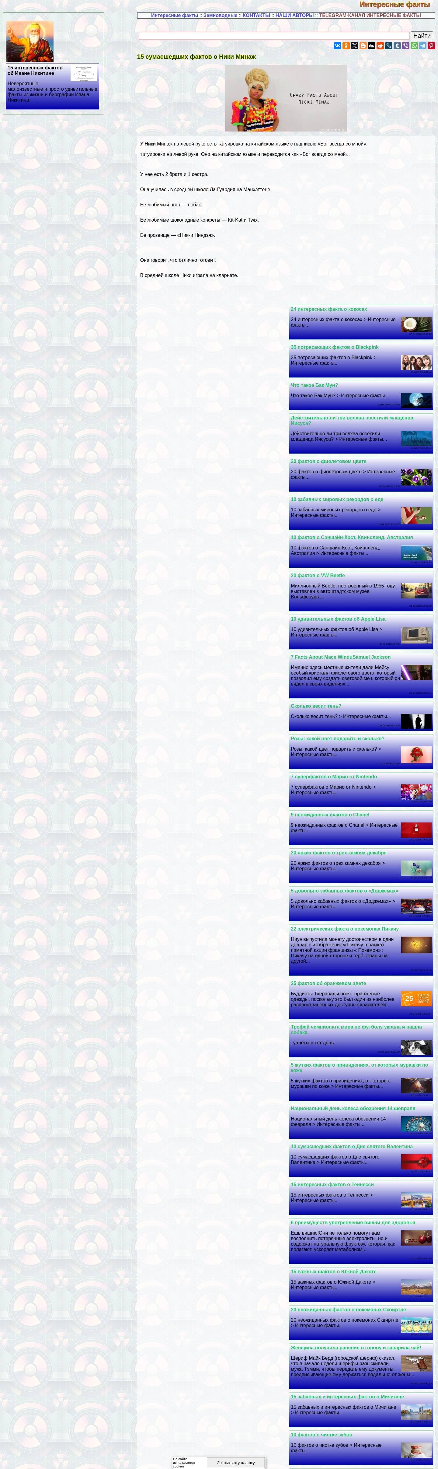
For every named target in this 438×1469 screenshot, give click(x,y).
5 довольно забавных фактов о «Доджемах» (207, 597)
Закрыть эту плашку (236, 1462)
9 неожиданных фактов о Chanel (193, 559)
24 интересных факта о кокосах (334, 309)
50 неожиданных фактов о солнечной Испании (210, 1244)
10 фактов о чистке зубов (184, 918)
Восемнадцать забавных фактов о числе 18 (206, 1124)
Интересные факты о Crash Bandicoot (199, 1206)
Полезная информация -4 (359, 1458)
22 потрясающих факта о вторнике (338, 1326)
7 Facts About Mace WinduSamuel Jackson (203, 472)
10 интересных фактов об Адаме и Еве (343, 1043)
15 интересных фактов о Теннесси (337, 793)
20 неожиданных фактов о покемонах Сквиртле (211, 842)
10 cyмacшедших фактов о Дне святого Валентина (215, 755)
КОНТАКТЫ (256, 15)
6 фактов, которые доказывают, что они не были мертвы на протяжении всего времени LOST (355, 1405)
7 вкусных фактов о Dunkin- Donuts (338, 956)
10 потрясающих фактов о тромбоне (198, 956)
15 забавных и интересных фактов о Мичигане (210, 880)
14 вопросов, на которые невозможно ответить (211, 1043)
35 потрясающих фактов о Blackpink (198, 309)
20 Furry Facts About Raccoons (190, 1326)
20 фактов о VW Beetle (180, 428)
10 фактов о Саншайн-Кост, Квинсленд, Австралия (357, 428)
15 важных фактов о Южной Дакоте (339, 842)
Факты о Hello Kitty (176, 1081)
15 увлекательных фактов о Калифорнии (346, 1244)
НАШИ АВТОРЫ (295, 15)
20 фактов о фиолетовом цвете (334, 390)
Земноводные (220, 15)
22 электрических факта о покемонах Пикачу (350, 635)
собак (194, 204)
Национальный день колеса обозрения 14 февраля (216, 717)
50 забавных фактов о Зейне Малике (340, 1124)
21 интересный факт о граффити (336, 994)
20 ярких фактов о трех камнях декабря (344, 597)
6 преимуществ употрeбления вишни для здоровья (216, 793)
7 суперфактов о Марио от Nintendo (339, 559)
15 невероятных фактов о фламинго (198, 1364)
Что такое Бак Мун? (319, 347)
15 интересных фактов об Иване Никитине (53, 84)
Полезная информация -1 (169, 1458)
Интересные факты (399, 4)
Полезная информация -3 (296, 1458)
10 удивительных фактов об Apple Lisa (343, 472)
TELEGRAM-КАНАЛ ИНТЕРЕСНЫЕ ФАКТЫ (370, 15)
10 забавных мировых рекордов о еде (200, 390)
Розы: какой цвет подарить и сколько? (200, 521)
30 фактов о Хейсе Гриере (327, 1081)
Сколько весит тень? (321, 521)
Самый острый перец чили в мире (337, 1206)
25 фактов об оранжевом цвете (191, 635)
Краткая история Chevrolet (328, 1282)
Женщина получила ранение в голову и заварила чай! (361, 880)
